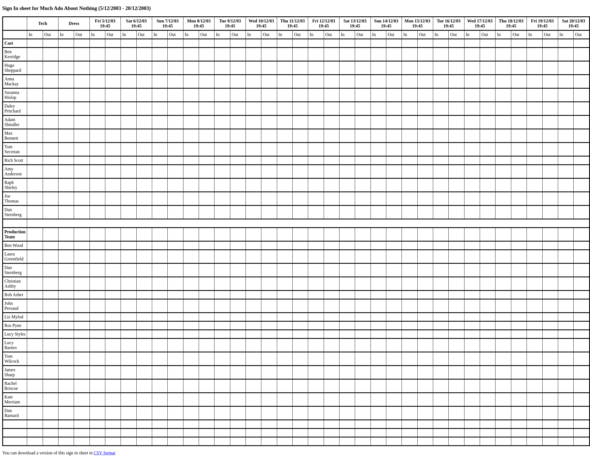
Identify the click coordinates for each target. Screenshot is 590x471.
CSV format (104, 452)
